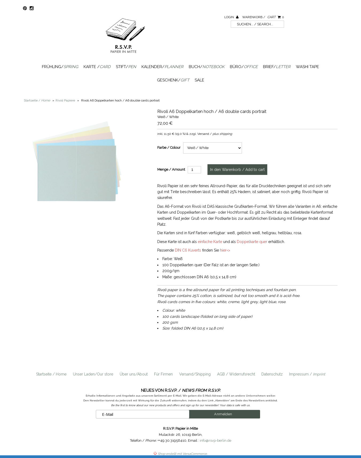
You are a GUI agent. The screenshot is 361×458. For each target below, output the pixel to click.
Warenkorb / (263, 17)
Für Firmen (163, 374)
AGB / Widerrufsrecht (236, 374)
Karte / (97, 66)
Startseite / (37, 100)
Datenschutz (272, 374)
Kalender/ (162, 66)
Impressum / (307, 374)
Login (231, 17)
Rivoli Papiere (65, 100)
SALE (199, 80)
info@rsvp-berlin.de (215, 441)
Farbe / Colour (168, 148)
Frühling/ (60, 66)
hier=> (225, 250)
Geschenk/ (173, 80)
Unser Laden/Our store (93, 374)
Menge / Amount (171, 169)
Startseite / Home (51, 374)
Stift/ (126, 66)
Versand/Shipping (195, 374)
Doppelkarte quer (252, 242)
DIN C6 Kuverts (188, 250)
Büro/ (244, 66)
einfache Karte (210, 242)
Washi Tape (307, 66)
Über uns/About (134, 374)
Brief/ (277, 66)
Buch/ (207, 66)
